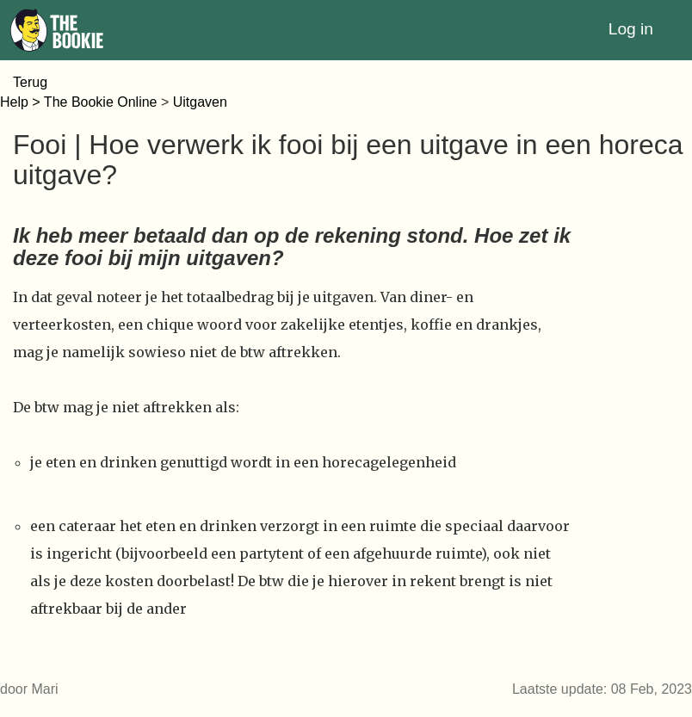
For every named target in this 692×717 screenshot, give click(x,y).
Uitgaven (200, 102)
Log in (631, 29)
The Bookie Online (101, 102)
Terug (30, 82)
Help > (22, 102)
